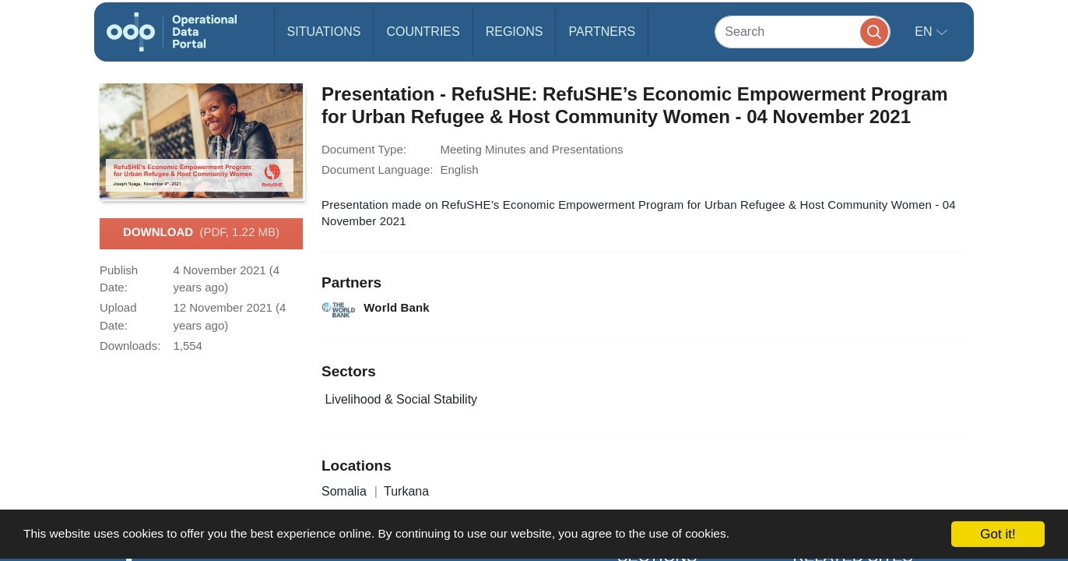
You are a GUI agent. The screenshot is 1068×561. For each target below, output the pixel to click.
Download (201, 233)
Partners (601, 31)
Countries (422, 31)
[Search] (803, 32)
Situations (324, 31)
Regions (514, 31)
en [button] (925, 31)
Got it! (997, 534)
